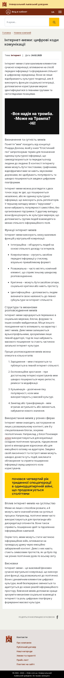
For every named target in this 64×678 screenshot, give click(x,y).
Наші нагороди (24, 651)
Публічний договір (26, 647)
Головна (6, 32)
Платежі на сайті (26, 664)
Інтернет (16, 55)
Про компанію (24, 642)
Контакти (22, 637)
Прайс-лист (23, 660)
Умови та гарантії (26, 655)
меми (8, 438)
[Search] (27, 22)
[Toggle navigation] (60, 12)
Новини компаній (22, 32)
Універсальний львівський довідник (28, 4)
